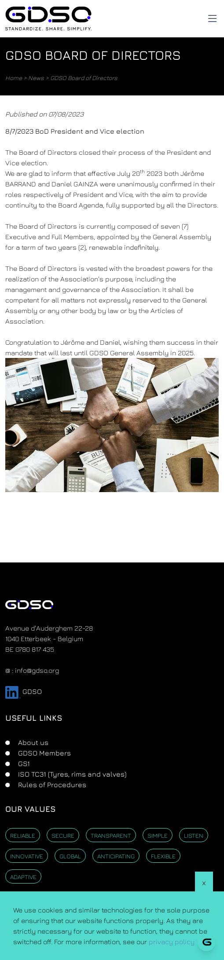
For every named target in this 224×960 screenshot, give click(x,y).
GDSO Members (43, 753)
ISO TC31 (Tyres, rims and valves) (71, 774)
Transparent (111, 835)
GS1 (23, 763)
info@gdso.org (37, 670)
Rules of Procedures (51, 784)
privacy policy (172, 941)
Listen (193, 835)
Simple (157, 835)
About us (32, 742)
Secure (62, 835)
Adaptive (23, 876)
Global (70, 856)
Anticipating (116, 856)
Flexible (163, 856)
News (36, 77)
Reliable (22, 835)
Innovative (26, 856)
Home (13, 77)
